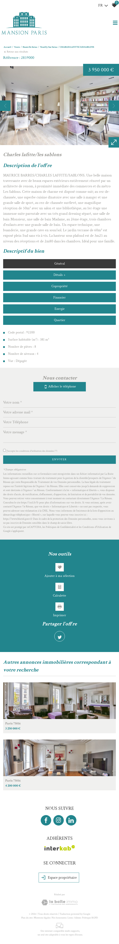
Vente (17, 47)
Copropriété (59, 286)
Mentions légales (42, 917)
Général (59, 263)
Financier (59, 297)
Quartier (59, 320)
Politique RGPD (90, 917)
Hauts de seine (30, 47)
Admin (77, 917)
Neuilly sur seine (49, 47)
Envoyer (59, 459)
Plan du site (27, 917)
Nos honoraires (59, 917)
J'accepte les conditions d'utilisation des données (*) (32, 451)
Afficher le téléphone (59, 386)
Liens (70, 917)
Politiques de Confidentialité (61, 527)
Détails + (59, 275)
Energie (60, 309)
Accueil (7, 47)
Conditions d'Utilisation (95, 527)
